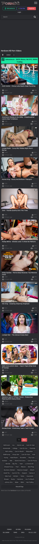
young (6, 458)
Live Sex (21, 8)
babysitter (29, 451)
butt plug (31, 467)
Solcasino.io (9, 8)
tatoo (22, 476)
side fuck (8, 476)
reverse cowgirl (22, 470)
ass (13, 445)
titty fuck (31, 458)
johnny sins (9, 482)
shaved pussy (8, 467)
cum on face (26, 455)
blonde (8, 464)
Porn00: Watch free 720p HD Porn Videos (16, 540)
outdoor (4, 461)
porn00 (9, 529)
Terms (15, 532)
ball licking (8, 451)
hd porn (18, 529)
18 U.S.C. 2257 (32, 532)
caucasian (30, 476)
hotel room (14, 458)
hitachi (32, 470)
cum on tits (16, 473)
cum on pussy (32, 461)
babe (16, 482)
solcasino (28, 529)
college (15, 448)
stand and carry (20, 461)
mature (23, 467)
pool (17, 467)
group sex (15, 455)
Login (19, 12)
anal (33, 455)
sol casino (6, 532)
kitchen (15, 476)
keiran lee (20, 445)
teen (21, 464)
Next (24, 440)
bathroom (7, 445)
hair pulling (29, 482)
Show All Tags (19, 486)
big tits (14, 464)
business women (9, 470)
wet (11, 461)
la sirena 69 (29, 464)
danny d (32, 473)
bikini (22, 482)
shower (6, 479)
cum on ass (23, 448)
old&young (6, 455)
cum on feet (30, 445)
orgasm (24, 473)
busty (13, 479)
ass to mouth (29, 479)
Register (31, 8)
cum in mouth (19, 451)
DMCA (22, 532)
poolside (32, 448)
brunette (23, 458)
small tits (7, 473)
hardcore (20, 479)
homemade (6, 448)
